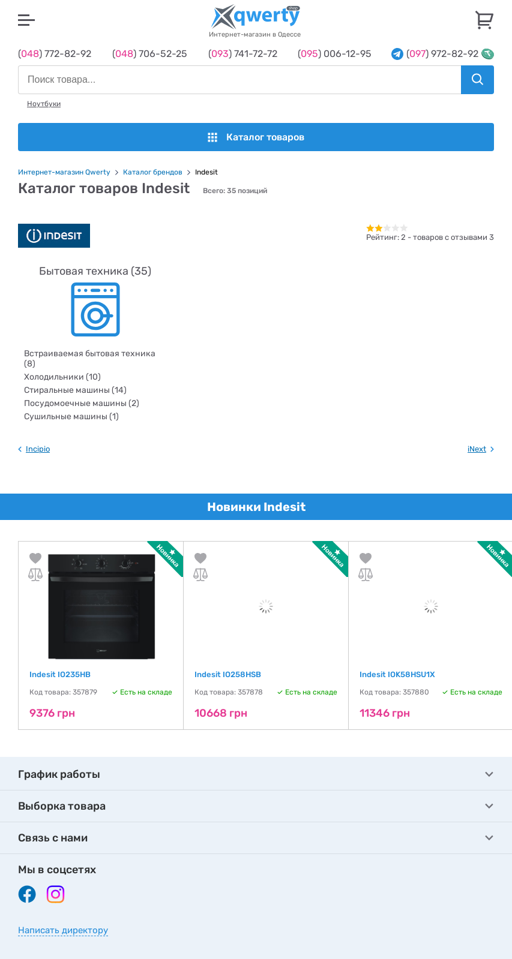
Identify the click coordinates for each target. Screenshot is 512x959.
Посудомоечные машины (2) (81, 403)
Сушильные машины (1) (71, 416)
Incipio (38, 448)
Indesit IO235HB (60, 674)
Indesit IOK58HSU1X (397, 674)
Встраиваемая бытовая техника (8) (89, 358)
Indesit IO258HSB (227, 674)
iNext (477, 448)
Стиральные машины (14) (75, 390)
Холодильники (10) (62, 377)
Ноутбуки (44, 104)
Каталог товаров (256, 137)
